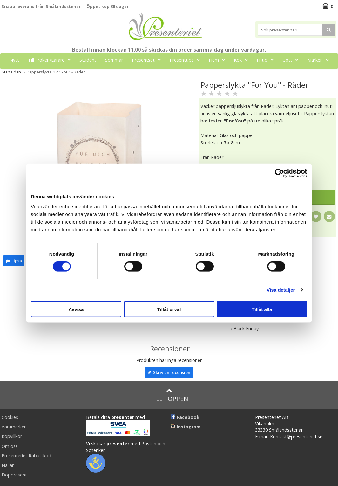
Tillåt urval (169, 309)
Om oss (10, 446)
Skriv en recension (169, 372)
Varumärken (14, 427)
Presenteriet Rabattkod (26, 456)
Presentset (148, 59)
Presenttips (187, 59)
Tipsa (14, 261)
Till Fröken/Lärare (51, 59)
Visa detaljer (281, 290)
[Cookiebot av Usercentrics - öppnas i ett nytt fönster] (279, 173)
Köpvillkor (12, 436)
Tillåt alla (262, 309)
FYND (169, 74)
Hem (219, 59)
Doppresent (14, 475)
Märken (320, 59)
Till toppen (169, 395)
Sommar (114, 60)
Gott (292, 59)
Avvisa (76, 309)
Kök (243, 59)
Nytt (14, 60)
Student (87, 60)
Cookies (10, 417)
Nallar (8, 465)
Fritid (267, 59)
